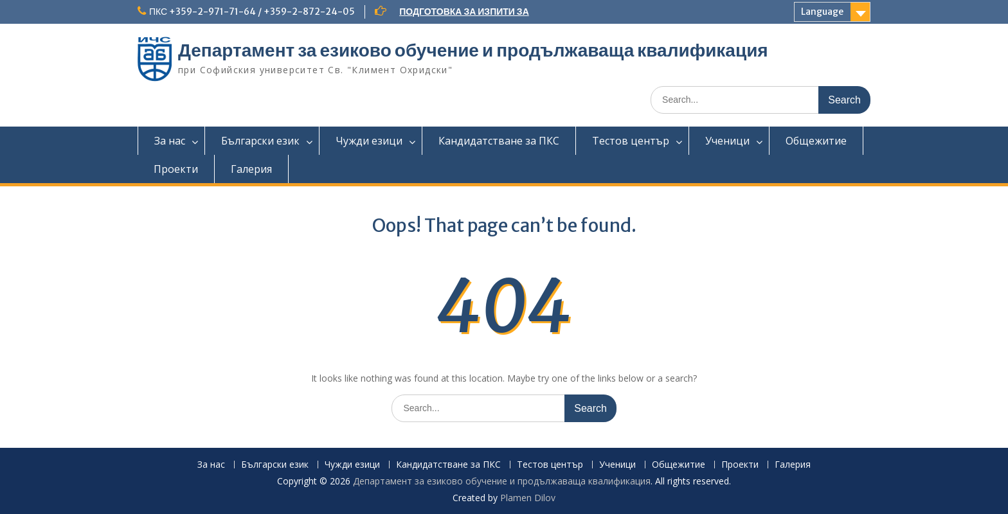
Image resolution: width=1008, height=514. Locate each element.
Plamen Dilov (527, 498)
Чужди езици (369, 141)
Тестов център (630, 141)
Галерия (251, 169)
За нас (169, 141)
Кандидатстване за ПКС (498, 141)
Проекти (176, 169)
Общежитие (816, 141)
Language (822, 11)
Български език (260, 141)
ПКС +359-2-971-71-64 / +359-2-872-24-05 (252, 11)
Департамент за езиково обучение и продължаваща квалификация (473, 50)
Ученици (727, 141)
